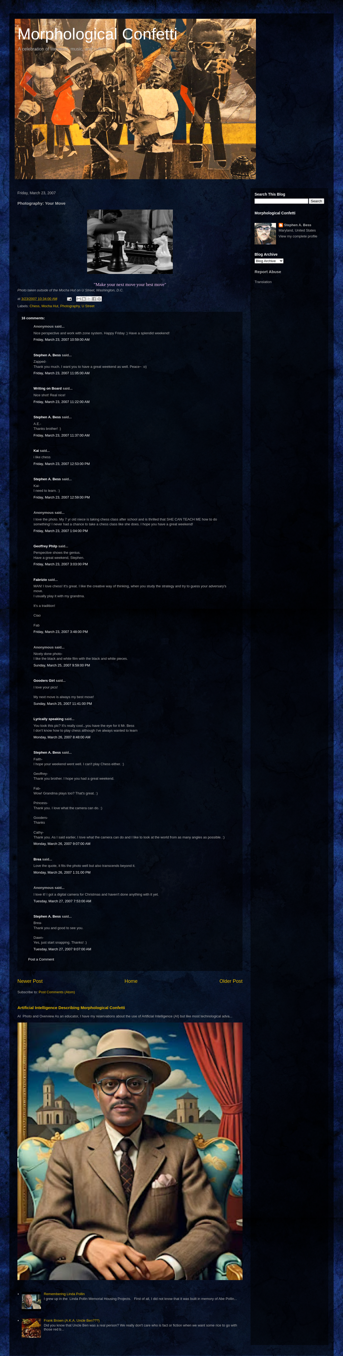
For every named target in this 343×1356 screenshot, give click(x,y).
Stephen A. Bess (47, 355)
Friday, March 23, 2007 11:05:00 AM (61, 373)
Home (131, 981)
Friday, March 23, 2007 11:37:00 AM (61, 435)
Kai (36, 451)
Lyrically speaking (48, 719)
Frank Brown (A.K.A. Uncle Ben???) (71, 1320)
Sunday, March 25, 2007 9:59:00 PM (61, 665)
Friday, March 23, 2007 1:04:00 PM (60, 531)
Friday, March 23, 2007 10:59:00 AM (61, 340)
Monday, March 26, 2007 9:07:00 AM (61, 844)
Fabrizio (40, 580)
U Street (88, 306)
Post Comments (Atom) (57, 992)
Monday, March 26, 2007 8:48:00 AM (61, 737)
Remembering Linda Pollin (64, 1294)
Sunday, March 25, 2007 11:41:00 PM (62, 704)
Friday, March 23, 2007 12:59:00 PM (61, 497)
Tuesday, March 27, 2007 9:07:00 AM (62, 949)
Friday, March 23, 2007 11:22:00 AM (61, 402)
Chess (35, 306)
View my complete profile (298, 236)
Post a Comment (41, 959)
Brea (37, 859)
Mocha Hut (50, 306)
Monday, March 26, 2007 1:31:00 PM (62, 872)
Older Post (231, 981)
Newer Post (30, 981)
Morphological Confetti (97, 34)
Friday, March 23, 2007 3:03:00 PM (60, 564)
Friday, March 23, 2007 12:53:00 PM (61, 464)
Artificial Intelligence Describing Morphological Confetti (71, 1007)
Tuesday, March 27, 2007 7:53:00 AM (62, 901)
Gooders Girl (44, 681)
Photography (70, 306)
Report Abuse (268, 271)
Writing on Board (47, 388)
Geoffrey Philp (45, 546)
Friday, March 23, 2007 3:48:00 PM (60, 632)
